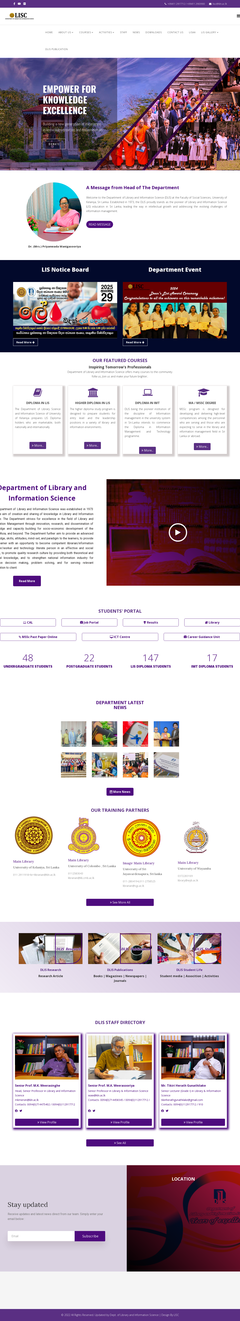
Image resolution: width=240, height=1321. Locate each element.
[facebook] (14, 3)
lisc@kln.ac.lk (220, 3)
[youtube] (19, 3)
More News (120, 792)
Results (150, 622)
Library (212, 622)
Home (49, 32)
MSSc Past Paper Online (38, 637)
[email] (56, 1236)
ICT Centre (120, 637)
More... (38, 445)
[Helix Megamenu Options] (238, 16)
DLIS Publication (56, 49)
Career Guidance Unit (202, 637)
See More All (120, 902)
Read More (27, 581)
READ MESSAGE (100, 224)
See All (120, 1143)
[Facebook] (16, 1111)
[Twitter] (21, 1111)
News (136, 32)
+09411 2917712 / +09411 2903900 (186, 3)
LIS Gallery (208, 32)
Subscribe (89, 1236)
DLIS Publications (120, 969)
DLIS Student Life (189, 969)
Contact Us (175, 32)
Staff (123, 32)
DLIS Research (50, 969)
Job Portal (89, 622)
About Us (64, 32)
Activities (105, 32)
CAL (28, 622)
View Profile (47, 1122)
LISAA (192, 32)
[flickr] (24, 3)
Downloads (154, 32)
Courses (85, 32)
